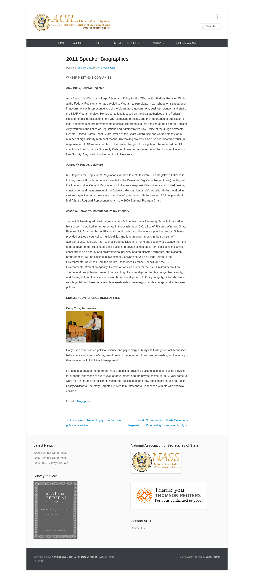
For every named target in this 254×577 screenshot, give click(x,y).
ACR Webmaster (105, 67)
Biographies (83, 401)
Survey (159, 43)
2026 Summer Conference (50, 452)
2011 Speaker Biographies (97, 59)
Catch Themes (213, 556)
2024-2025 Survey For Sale (51, 462)
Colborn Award (185, 43)
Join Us (100, 43)
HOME (61, 43)
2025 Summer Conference (50, 457)
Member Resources (129, 43)
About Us (80, 43)
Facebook (217, 17)
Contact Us (138, 528)
